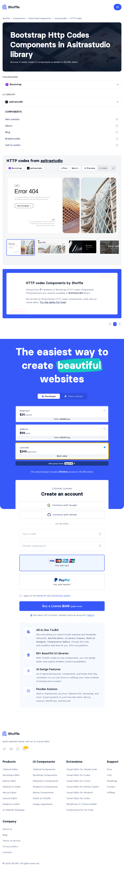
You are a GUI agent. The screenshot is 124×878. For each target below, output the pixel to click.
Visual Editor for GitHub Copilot (82, 786)
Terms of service (11, 840)
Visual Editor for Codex (78, 775)
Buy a (62, 606)
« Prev (64, 168)
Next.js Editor (9, 792)
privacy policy (63, 595)
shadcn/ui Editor (11, 804)
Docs (109, 769)
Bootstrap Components (45, 775)
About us (7, 829)
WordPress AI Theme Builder (81, 804)
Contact (111, 786)
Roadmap (112, 780)
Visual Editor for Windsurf (79, 792)
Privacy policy (10, 846)
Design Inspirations (42, 804)
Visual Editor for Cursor (78, 780)
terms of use (43, 595)
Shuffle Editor (56, 638)
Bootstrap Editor (11, 775)
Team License (73, 396)
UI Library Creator (75, 638)
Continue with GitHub (62, 514)
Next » (75, 168)
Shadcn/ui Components (45, 786)
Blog (5, 834)
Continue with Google (62, 505)
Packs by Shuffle (42, 798)
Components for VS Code (79, 809)
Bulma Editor (9, 780)
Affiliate (111, 792)
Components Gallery (58, 641)
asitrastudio (52, 160)
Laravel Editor (10, 798)
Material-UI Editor (12, 786)
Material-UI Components (45, 780)
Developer (48, 396)
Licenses (7, 852)
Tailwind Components (44, 769)
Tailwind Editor (10, 769)
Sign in (90, 615)
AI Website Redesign (14, 809)
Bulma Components (43, 792)
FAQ (109, 775)
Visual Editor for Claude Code (81, 769)
